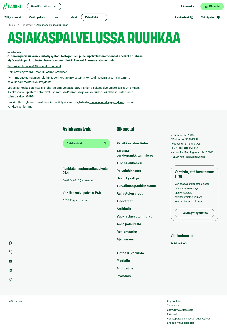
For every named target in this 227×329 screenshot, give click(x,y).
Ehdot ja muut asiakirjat (180, 323)
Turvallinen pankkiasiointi (136, 186)
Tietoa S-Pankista (130, 253)
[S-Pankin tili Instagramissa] (10, 280)
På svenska (187, 6)
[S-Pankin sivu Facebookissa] (10, 244)
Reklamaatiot (127, 231)
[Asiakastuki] (86, 143)
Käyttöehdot (174, 301)
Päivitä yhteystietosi (194, 213)
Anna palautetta (129, 224)
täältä (30, 96)
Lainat (73, 17)
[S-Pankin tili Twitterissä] (10, 253)
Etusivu (11, 25)
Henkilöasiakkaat (41, 6)
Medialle (123, 260)
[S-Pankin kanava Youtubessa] (10, 262)
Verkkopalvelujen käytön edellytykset (188, 318)
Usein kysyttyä (128, 178)
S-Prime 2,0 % (179, 243)
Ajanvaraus (125, 239)
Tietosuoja (173, 305)
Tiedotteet (26, 25)
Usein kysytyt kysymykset (106, 102)
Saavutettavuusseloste (180, 310)
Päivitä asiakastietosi (133, 143)
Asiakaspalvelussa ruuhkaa (52, 25)
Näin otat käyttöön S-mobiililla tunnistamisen (37, 72)
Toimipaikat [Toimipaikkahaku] (210, 17)
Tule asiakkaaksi (129, 163)
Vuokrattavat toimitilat (134, 216)
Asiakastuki (184, 17)
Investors (124, 276)
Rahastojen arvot (130, 193)
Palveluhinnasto (129, 170)
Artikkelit (124, 208)
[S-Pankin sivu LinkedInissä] (10, 271)
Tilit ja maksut (13, 17)
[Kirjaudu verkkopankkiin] (212, 6)
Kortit (58, 17)
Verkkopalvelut (38, 17)
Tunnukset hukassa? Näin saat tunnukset (34, 66)
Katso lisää (91, 17)
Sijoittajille (125, 268)
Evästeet (172, 314)
